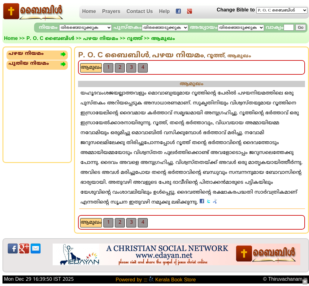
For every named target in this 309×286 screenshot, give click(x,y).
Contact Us (140, 12)
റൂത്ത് (134, 39)
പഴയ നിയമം (100, 39)
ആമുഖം (91, 67)
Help (164, 12)
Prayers (111, 12)
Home (89, 12)
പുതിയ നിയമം (28, 63)
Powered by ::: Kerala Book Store (155, 280)
